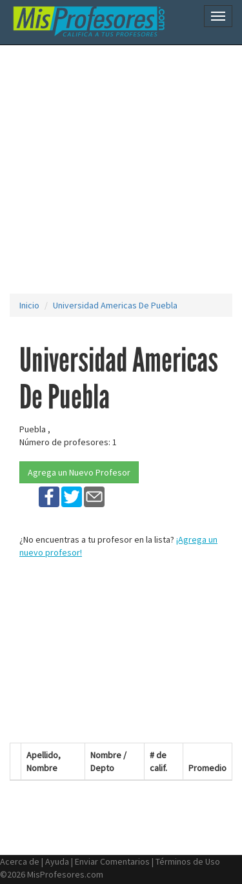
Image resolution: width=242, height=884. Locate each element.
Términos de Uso (188, 861)
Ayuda (57, 861)
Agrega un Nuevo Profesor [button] (79, 472)
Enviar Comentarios (112, 861)
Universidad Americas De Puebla (115, 305)
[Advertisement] (121, 169)
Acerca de (19, 861)
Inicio (29, 305)
